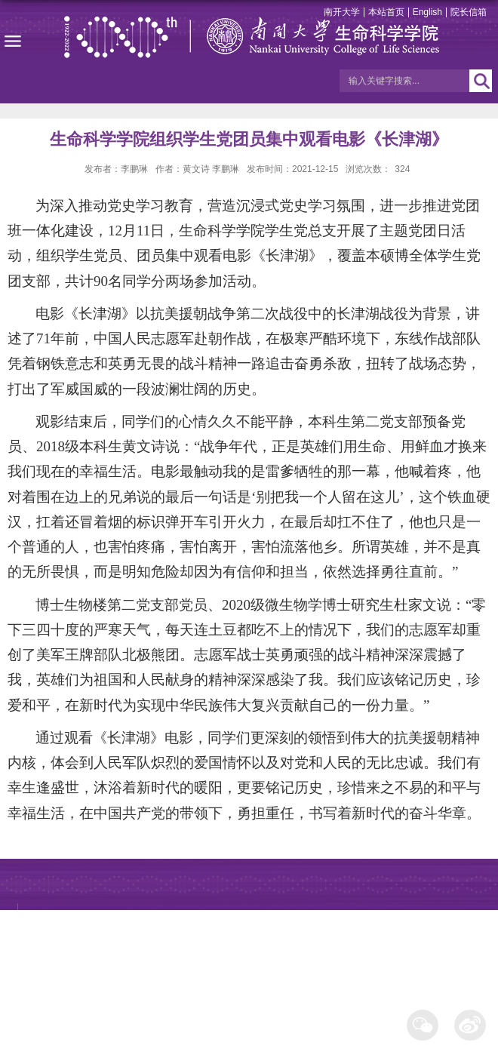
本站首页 (386, 12)
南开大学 (342, 12)
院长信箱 (468, 12)
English (427, 12)
